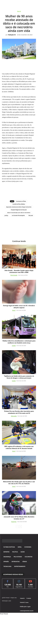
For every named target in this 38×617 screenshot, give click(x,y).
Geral (19, 12)
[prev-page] (17, 526)
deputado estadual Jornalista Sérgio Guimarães (18, 207)
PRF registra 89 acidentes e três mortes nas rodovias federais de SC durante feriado (19, 447)
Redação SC (12, 35)
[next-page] (20, 526)
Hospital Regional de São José (19, 209)
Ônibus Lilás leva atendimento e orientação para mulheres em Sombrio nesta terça (19, 342)
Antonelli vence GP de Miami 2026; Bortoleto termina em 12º (19, 518)
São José (30, 215)
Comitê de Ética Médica (18, 204)
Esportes (13, 522)
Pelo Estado (13, 275)
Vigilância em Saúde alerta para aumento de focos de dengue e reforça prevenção (19, 377)
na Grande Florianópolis (18, 215)
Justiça (6, 215)
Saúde (14, 345)
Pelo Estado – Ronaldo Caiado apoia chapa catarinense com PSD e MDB (19, 271)
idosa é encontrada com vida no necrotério (18, 212)
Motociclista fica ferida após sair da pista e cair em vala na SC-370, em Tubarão (19, 483)
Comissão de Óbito (21, 201)
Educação (14, 416)
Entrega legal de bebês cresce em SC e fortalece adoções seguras (19, 306)
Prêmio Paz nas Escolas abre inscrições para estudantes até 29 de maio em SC (19, 412)
